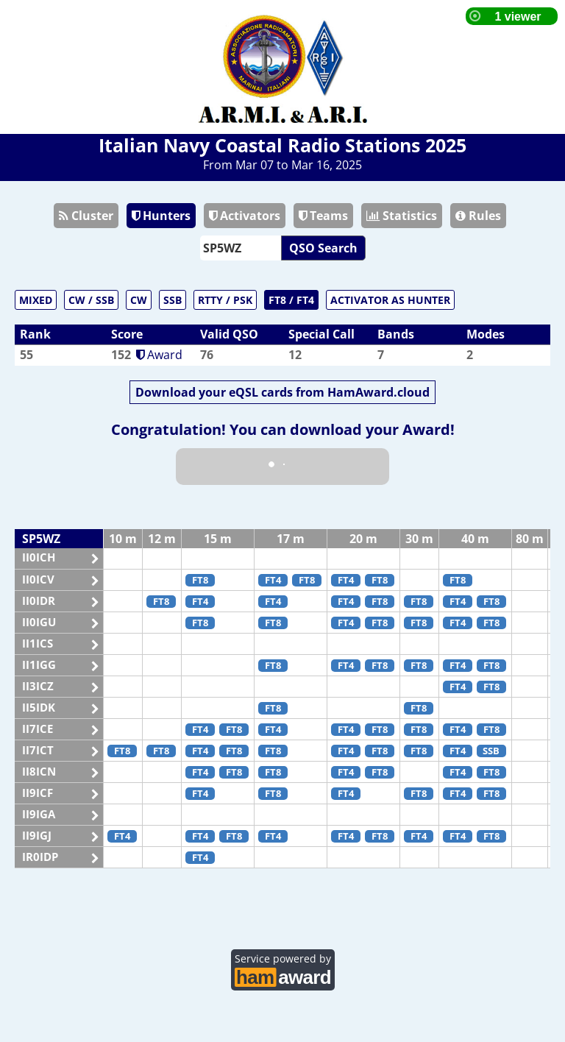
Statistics (401, 216)
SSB (172, 300)
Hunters (161, 216)
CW (138, 300)
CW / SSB (91, 300)
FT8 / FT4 (291, 300)
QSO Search (323, 248)
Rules (478, 216)
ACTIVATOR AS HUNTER (390, 300)
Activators (244, 216)
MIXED (35, 300)
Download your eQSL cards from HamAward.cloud (282, 392)
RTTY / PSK (225, 300)
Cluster (86, 216)
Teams (323, 216)
